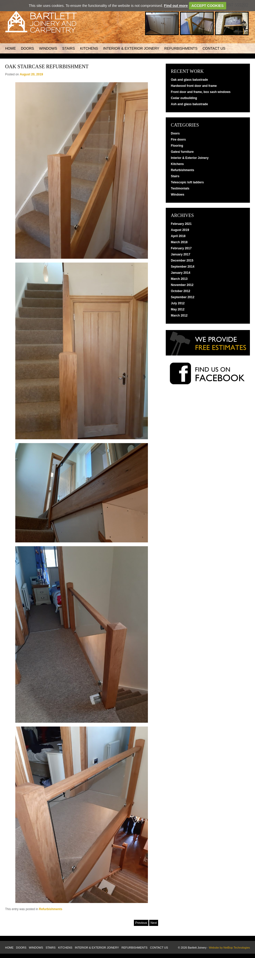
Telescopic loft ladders (187, 182)
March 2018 (179, 242)
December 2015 (182, 260)
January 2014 (180, 273)
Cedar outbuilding (184, 98)
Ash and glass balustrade (189, 104)
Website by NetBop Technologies (229, 947)
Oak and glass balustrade (189, 79)
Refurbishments (180, 48)
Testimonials (180, 188)
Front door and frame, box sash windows (201, 92)
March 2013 (179, 279)
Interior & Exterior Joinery (131, 48)
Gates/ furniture (182, 152)
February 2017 (181, 248)
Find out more (176, 6)
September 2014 (182, 266)
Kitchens (89, 48)
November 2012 (182, 285)
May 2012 (177, 309)
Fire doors (178, 139)
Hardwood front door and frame (194, 86)
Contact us (213, 48)
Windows (48, 48)
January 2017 (180, 254)
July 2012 (178, 303)
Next (153, 923)
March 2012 (179, 315)
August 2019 (180, 230)
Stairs (68, 48)
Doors (27, 48)
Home (10, 48)
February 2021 (181, 224)
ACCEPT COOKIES (208, 6)
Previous (141, 923)
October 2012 (180, 291)
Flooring (177, 145)
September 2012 (182, 297)
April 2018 (178, 236)
